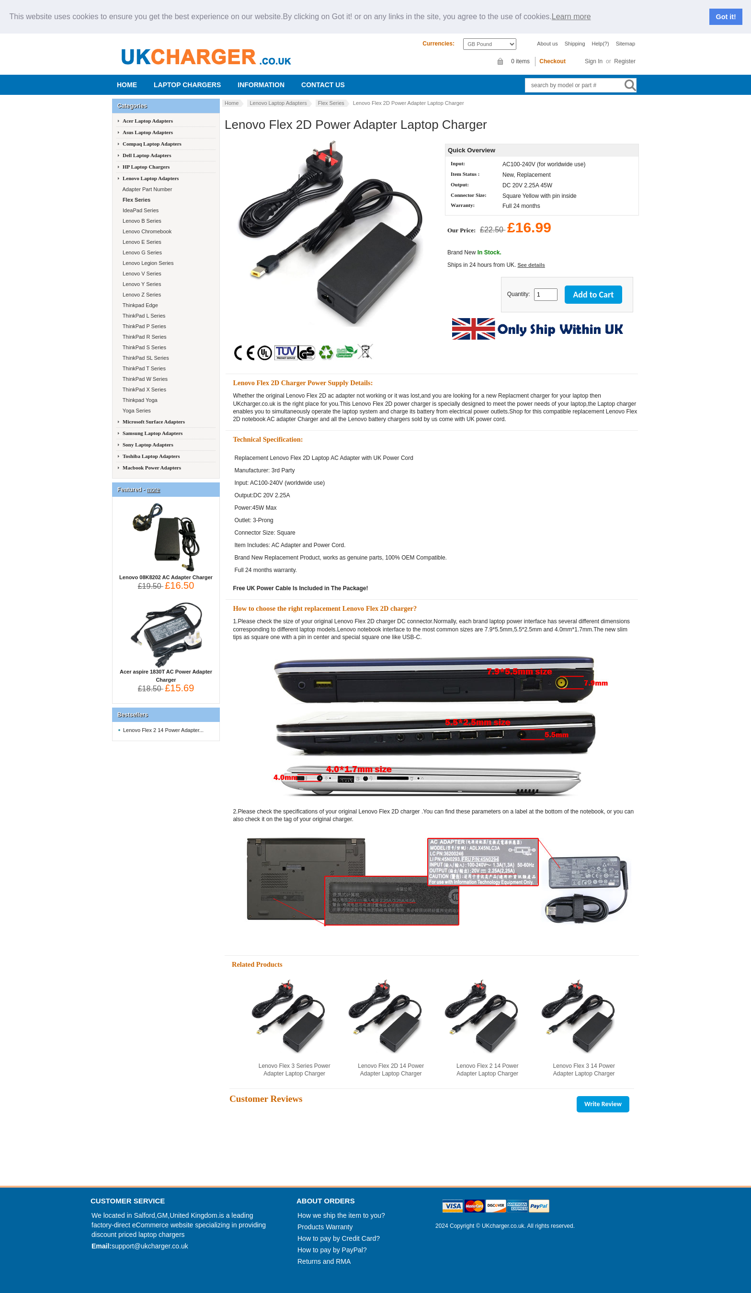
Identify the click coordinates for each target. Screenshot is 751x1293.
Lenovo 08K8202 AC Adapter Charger (166, 574)
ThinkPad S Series (143, 347)
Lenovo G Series (141, 252)
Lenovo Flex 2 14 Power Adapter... (163, 730)
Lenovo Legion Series (147, 263)
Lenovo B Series (141, 221)
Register (625, 61)
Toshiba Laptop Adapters (151, 456)
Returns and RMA (324, 1261)
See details (531, 265)
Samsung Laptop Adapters (152, 433)
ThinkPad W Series (144, 379)
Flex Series (331, 103)
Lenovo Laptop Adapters (278, 103)
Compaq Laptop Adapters (152, 144)
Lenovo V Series (141, 273)
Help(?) (600, 43)
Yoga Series (136, 410)
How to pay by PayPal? (332, 1250)
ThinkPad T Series (143, 368)
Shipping (575, 43)
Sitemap (625, 43)
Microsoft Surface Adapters (154, 421)
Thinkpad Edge (139, 305)
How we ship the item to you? (341, 1215)
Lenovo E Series (141, 242)
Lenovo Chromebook (146, 231)
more (153, 489)
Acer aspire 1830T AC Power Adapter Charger (166, 673)
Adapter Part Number (146, 189)
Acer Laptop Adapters (148, 121)
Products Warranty (325, 1227)
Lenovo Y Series (141, 284)
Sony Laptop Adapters (148, 444)
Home (127, 85)
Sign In (594, 61)
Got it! (726, 17)
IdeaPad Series (140, 210)
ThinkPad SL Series (145, 358)
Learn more (571, 17)
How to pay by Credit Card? (338, 1238)
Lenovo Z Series (141, 295)
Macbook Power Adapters (152, 467)
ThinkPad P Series (143, 326)
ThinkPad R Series (144, 337)
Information (261, 85)
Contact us (323, 85)
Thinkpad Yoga (139, 400)
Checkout (552, 61)
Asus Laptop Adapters (148, 132)
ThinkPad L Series (143, 316)
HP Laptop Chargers (146, 167)
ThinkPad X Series (143, 389)
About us (547, 43)
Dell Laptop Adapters (147, 155)
